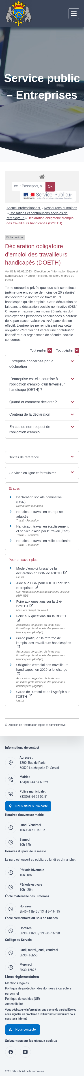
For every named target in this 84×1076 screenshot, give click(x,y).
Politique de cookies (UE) (22, 998)
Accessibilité (14, 1004)
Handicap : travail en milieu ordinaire (43, 541)
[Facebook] (10, 1052)
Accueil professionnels (23, 208)
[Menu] (74, 13)
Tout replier (41, 350)
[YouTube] (25, 1052)
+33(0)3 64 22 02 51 (34, 796)
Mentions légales (17, 983)
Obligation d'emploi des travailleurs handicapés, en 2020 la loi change (42, 669)
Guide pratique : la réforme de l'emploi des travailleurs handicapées (43, 642)
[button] (42, 364)
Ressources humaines (60, 208)
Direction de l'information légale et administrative (37, 724)
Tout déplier (67, 350)
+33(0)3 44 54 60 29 (34, 782)
